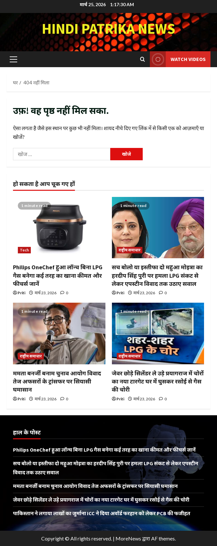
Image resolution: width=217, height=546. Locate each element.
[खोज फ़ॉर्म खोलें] (142, 59)
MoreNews (128, 538)
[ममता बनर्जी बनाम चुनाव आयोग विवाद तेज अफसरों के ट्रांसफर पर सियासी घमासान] (59, 333)
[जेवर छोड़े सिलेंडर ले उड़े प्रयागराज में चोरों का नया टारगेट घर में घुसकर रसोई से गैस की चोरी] (158, 333)
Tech (24, 250)
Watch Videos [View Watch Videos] (178, 59)
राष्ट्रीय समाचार (130, 250)
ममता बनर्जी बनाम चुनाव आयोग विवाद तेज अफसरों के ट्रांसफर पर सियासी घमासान (57, 381)
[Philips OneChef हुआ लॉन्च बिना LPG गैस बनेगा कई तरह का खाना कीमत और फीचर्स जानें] (59, 228)
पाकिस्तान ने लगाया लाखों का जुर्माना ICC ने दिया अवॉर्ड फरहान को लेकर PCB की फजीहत (101, 513)
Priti (21, 292)
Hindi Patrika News (108, 28)
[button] (13, 59)
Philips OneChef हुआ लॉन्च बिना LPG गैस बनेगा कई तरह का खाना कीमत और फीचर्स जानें (57, 275)
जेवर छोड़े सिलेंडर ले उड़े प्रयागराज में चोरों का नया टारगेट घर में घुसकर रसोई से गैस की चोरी (158, 381)
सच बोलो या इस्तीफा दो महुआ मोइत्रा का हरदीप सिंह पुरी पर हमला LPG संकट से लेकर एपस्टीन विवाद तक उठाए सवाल (157, 275)
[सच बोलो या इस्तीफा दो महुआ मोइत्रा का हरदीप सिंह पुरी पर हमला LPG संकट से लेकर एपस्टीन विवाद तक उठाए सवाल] (158, 228)
